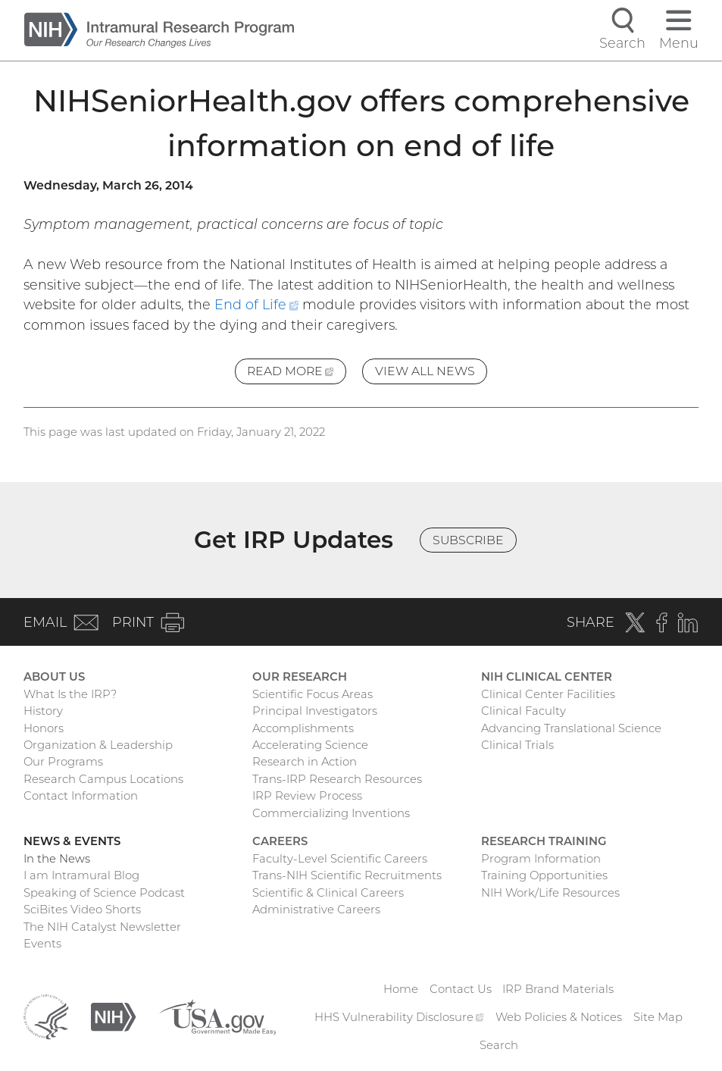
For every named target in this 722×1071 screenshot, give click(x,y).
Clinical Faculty (523, 711)
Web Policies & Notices (558, 1017)
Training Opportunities (544, 875)
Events (42, 943)
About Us (54, 677)
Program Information (541, 859)
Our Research (299, 677)
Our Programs (63, 762)
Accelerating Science (310, 745)
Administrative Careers (316, 909)
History (43, 711)
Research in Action (304, 762)
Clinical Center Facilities (548, 694)
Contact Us (461, 989)
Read (296, 373)
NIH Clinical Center (546, 677)
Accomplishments (303, 728)
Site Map (658, 1017)
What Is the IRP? (70, 694)
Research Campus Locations (103, 779)
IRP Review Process (307, 796)
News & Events (71, 841)
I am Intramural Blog (81, 875)
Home (400, 989)
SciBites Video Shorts (82, 909)
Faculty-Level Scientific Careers (339, 859)
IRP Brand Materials (558, 989)
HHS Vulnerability (398, 1017)
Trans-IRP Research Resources (337, 779)
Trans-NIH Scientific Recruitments (347, 875)
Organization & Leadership (98, 745)
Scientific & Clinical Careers (328, 893)
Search (499, 1045)
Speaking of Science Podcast (104, 893)
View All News (425, 371)
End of (256, 304)
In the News (56, 859)
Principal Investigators (314, 711)
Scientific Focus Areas (312, 694)
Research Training (543, 841)
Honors (43, 728)
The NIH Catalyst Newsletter (102, 927)
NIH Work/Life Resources (550, 893)
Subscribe (468, 540)
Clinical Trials (517, 745)
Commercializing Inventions (331, 813)
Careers (280, 841)
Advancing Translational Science (571, 728)
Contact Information (80, 796)
